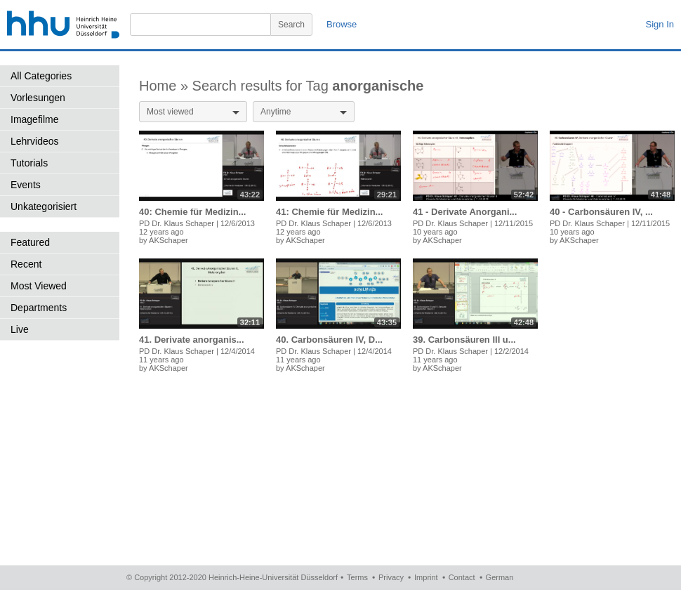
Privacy (391, 577)
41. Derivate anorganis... (191, 339)
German (500, 577)
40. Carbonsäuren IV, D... (329, 339)
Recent (26, 264)
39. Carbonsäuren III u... (464, 339)
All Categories (41, 75)
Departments (39, 307)
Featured (30, 242)
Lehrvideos (35, 141)
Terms (357, 577)
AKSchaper (168, 240)
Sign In (660, 24)
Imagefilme (34, 119)
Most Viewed (39, 285)
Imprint (426, 577)
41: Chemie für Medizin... (329, 211)
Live (20, 329)
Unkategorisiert (44, 206)
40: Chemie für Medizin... (192, 211)
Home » (165, 85)
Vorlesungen (38, 97)
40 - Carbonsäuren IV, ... (601, 211)
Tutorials (29, 163)
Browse (341, 24)
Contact (462, 577)
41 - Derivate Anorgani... (465, 211)
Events (26, 184)
